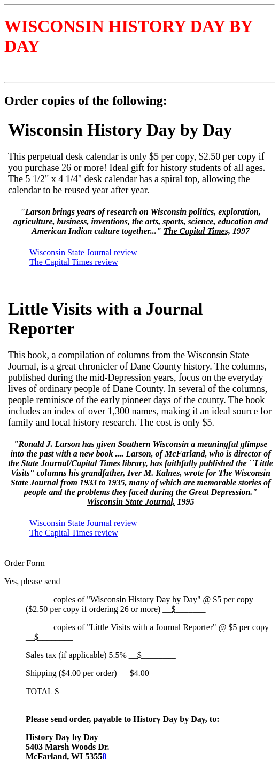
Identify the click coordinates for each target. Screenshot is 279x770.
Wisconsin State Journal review (83, 252)
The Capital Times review (73, 261)
